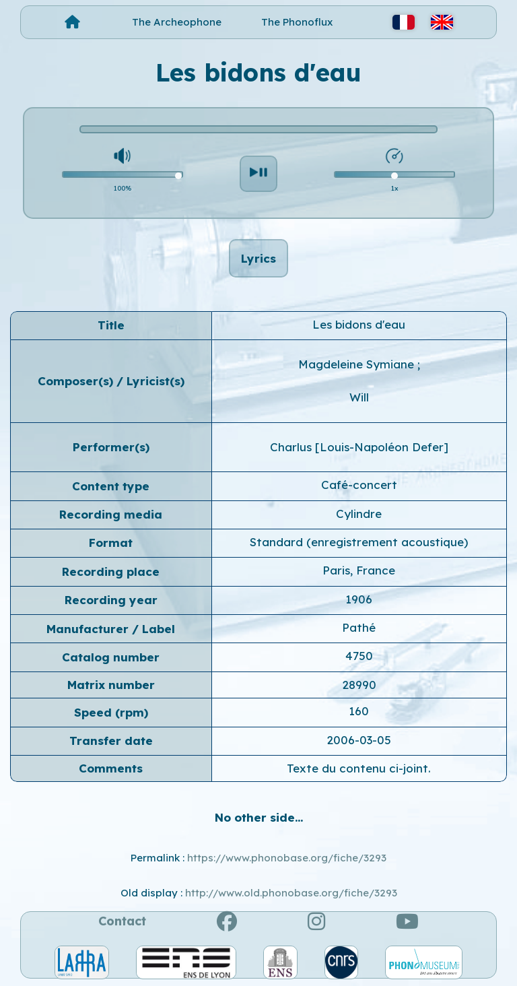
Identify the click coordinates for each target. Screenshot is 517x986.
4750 (359, 656)
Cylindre (359, 513)
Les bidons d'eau (358, 324)
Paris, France (358, 570)
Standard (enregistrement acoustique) (359, 542)
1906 (358, 599)
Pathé (359, 627)
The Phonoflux (297, 21)
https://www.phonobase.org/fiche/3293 (286, 857)
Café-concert (359, 485)
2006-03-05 (358, 740)
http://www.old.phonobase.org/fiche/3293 (291, 892)
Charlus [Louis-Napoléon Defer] (359, 447)
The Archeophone (176, 21)
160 (359, 711)
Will (359, 397)
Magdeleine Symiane (357, 364)
